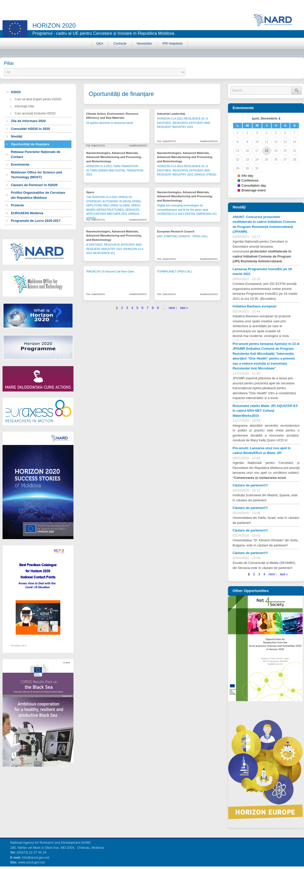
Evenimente (20, 164)
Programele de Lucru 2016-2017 (36, 221)
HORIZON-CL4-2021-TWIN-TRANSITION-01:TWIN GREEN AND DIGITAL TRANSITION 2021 (114, 170)
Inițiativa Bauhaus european (254, 306)
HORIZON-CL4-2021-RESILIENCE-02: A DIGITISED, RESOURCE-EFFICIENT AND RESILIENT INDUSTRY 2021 (183, 122)
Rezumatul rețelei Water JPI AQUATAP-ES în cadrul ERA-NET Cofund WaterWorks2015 (265, 411)
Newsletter (144, 43)
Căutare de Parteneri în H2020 (34, 185)
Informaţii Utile (24, 106)
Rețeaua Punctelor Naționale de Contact (35, 154)
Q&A (99, 43)
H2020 (16, 92)
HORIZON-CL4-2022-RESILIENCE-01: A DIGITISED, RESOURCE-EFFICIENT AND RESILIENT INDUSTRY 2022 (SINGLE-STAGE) (186, 170)
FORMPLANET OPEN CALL (175, 271)
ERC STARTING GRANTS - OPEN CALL (182, 236)
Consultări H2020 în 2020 (30, 129)
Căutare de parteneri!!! (250, 485)
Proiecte (17, 205)
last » (184, 308)
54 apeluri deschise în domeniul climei (109, 122)
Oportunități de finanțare (30, 144)
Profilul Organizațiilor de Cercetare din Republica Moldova (38, 195)
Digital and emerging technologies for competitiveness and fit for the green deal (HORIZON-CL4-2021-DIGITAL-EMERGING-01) (187, 209)
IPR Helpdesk (172, 43)
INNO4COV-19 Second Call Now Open (110, 271)
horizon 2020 (54, 25)
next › (173, 308)
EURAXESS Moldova (27, 213)
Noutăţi (16, 136)
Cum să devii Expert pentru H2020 (38, 99)
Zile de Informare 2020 (28, 121)
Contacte (119, 43)
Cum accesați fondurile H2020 (35, 113)
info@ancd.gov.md (35, 857)
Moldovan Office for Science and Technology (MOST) (36, 174)
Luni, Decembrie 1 (266, 118)
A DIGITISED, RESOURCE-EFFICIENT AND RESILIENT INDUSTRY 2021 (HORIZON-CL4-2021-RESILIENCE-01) (115, 248)
